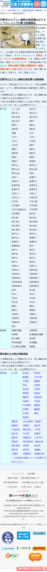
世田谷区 (38, 397)
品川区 (26, 389)
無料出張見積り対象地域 (32, 10)
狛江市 (15, 433)
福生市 (15, 450)
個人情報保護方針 (11, 482)
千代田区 (27, 405)
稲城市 (38, 421)
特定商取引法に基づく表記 (33, 482)
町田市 (26, 450)
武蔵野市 (27, 454)
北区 (25, 385)
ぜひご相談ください (27, 72)
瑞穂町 (37, 450)
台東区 (26, 401)
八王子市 (38, 438)
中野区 (26, 409)
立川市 (26, 433)
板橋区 (26, 377)
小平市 (37, 429)
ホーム (3, 10)
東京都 (3, 373)
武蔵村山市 (39, 454)
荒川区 (37, 373)
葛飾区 (37, 381)
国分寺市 (27, 429)
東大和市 (16, 446)
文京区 (26, 413)
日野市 (26, 446)
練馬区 (37, 409)
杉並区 (37, 393)
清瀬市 (26, 425)
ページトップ (18, 474)
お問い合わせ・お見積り (31, 487)
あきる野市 (28, 421)
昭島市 (15, 421)
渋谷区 (37, 389)
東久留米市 (28, 442)
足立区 (26, 373)
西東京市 (27, 438)
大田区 (26, 381)
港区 (36, 413)
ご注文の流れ (12, 487)
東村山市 (39, 442)
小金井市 (16, 429)
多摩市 (37, 433)
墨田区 (26, 397)
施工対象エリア (14, 10)
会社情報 (31, 474)
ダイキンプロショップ (24, 55)
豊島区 (37, 405)
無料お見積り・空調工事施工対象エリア (24, 478)
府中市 (37, 446)
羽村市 (15, 442)
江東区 (37, 385)
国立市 (37, 425)
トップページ (24, 491)
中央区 (37, 401)
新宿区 (26, 393)
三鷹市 (15, 454)
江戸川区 (38, 377)
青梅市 (15, 425)
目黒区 (26, 417)
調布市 (15, 438)
